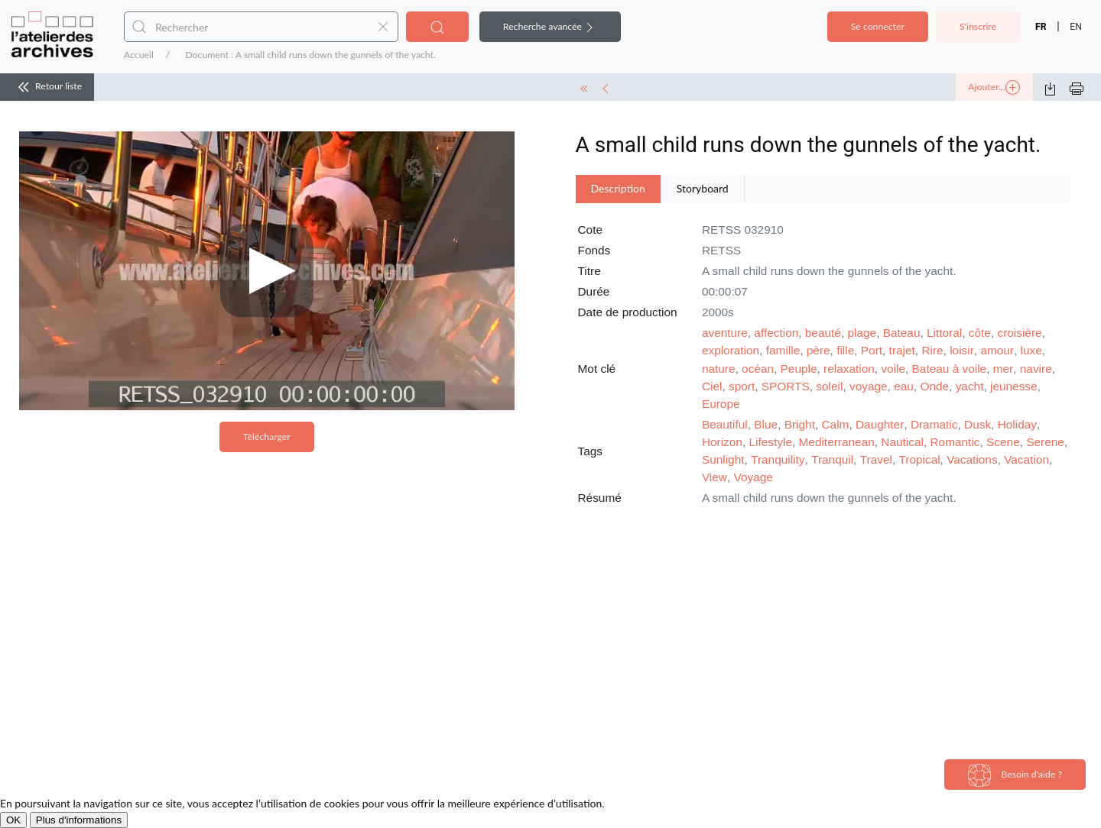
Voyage (753, 477)
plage (861, 332)
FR (1041, 26)
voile (893, 368)
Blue (766, 424)
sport (742, 386)
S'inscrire (978, 26)
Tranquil (832, 459)
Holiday (1017, 424)
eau (904, 386)
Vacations (972, 459)
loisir (962, 350)
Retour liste (47, 87)
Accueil (139, 54)
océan (758, 368)
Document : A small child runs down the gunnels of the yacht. (310, 54)
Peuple (799, 368)
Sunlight (723, 459)
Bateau (902, 332)
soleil (829, 386)
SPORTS (786, 386)
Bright (799, 424)
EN (1076, 26)
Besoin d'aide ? (1015, 775)
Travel (876, 459)
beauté (823, 332)
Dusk (977, 424)
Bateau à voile (949, 368)
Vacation (1026, 459)
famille (783, 350)
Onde (934, 386)
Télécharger (267, 436)
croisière (1019, 332)
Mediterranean (837, 441)
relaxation (849, 368)
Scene (1003, 441)
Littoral (944, 332)
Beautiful (725, 424)
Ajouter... (994, 87)
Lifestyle (770, 441)
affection (776, 332)
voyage (868, 386)
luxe (1031, 350)
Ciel (712, 386)
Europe (721, 403)
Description (618, 188)
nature (719, 368)
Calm (835, 424)
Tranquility (777, 459)
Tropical (919, 459)
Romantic (955, 441)
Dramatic (934, 424)
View (714, 477)
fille (845, 350)
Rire (932, 350)
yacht (970, 386)
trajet (902, 350)
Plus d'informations (79, 820)
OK (13, 820)
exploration (730, 350)
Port (871, 350)
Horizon (722, 441)
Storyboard (703, 188)
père (818, 350)
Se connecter (878, 26)
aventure (725, 332)
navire (1036, 368)
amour (997, 350)
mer (1003, 368)
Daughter (880, 424)
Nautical (902, 441)
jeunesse (1014, 386)
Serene (1045, 441)
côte (980, 332)
